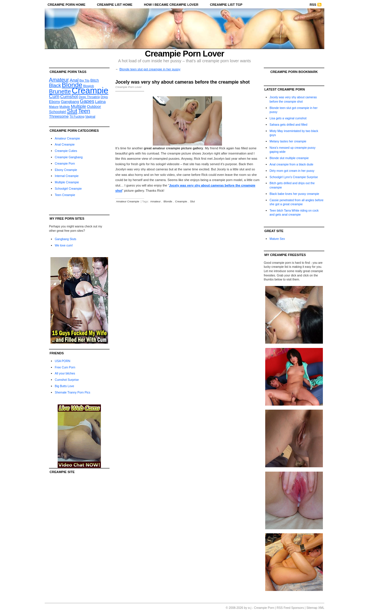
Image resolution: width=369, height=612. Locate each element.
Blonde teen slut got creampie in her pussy (149, 69)
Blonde (72, 84)
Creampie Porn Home (66, 4)
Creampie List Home (114, 4)
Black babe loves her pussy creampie (294, 193)
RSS (313, 4)
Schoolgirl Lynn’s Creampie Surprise (294, 177)
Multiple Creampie (67, 182)
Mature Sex (277, 238)
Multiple (78, 106)
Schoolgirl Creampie (68, 188)
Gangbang (70, 101)
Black (55, 85)
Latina (100, 101)
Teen (84, 111)
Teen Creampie (65, 195)
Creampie (90, 90)
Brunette (60, 91)
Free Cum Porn (65, 367)
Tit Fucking (76, 116)
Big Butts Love (64, 386)
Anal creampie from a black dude (291, 164)
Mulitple (64, 106)
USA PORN (62, 361)
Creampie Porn (65, 163)
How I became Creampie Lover (171, 4)
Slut (72, 111)
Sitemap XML (315, 607)
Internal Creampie (67, 176)
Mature (54, 106)
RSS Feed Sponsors (290, 607)
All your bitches (65, 373)
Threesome (59, 116)
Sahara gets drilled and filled (288, 124)
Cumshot (69, 96)
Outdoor (94, 106)
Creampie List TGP (226, 4)
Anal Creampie (65, 144)
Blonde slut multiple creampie (289, 158)
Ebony (54, 101)
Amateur (59, 80)
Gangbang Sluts (65, 239)
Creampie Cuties (66, 150)
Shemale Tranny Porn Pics (72, 392)
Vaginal (90, 116)
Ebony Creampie (66, 170)
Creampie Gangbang (68, 157)
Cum (54, 96)
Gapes (87, 101)
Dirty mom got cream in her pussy (292, 170)
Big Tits (84, 80)
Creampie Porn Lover (184, 53)
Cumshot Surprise (67, 379)
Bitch (94, 80)
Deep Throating (89, 97)
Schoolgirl (57, 112)
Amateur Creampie (67, 138)
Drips (104, 97)
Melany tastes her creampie (288, 141)
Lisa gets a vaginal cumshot (288, 118)
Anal (74, 80)
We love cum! (64, 245)
